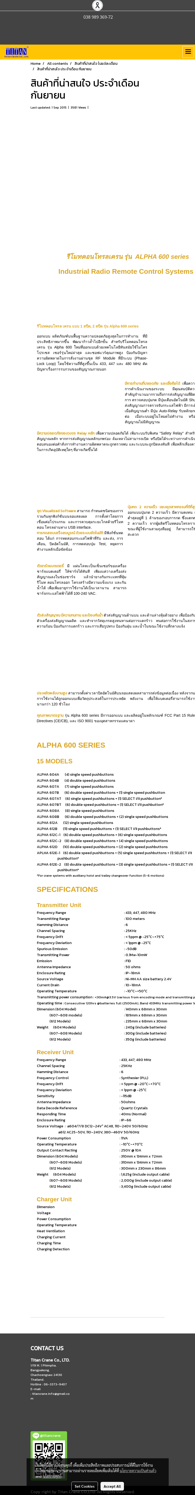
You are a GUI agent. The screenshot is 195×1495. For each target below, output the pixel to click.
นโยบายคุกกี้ (52, 1476)
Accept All (112, 1486)
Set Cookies (84, 1486)
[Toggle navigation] (188, 52)
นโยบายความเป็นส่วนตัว (138, 1470)
